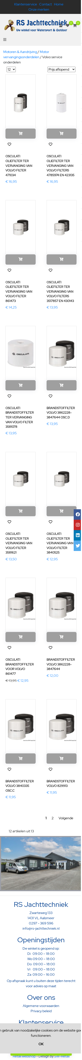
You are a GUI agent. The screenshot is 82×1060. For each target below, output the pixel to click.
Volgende (66, 818)
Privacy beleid (41, 1011)
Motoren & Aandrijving (20, 52)
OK (41, 1044)
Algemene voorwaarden (41, 1006)
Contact (45, 4)
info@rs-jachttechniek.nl (41, 928)
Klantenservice (25, 4)
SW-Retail (62, 1056)
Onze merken (38, 9)
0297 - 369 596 (41, 923)
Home (58, 4)
